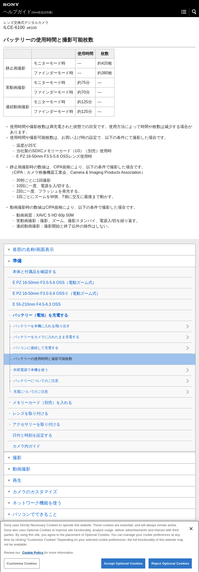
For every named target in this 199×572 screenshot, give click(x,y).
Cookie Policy (33, 555)
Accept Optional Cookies (123, 566)
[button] (194, 11)
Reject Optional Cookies (170, 566)
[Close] (191, 531)
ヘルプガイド (28, 11)
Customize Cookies (22, 566)
